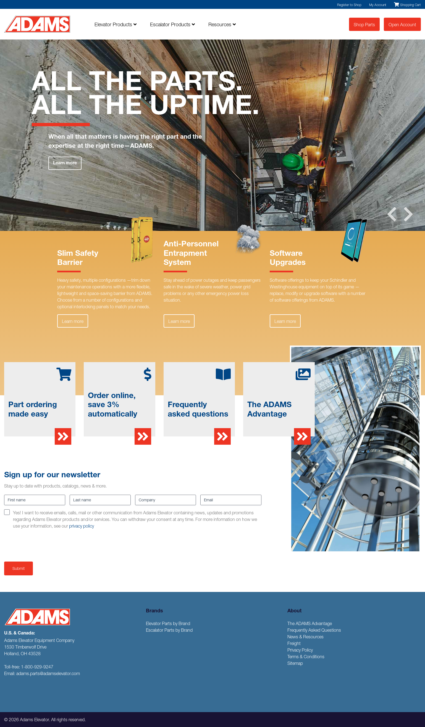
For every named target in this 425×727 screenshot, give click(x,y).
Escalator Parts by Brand (169, 630)
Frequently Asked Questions (314, 630)
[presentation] (46, 544)
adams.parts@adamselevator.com (48, 673)
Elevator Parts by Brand (168, 623)
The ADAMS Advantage (309, 623)
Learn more (65, 163)
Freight (294, 643)
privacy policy (81, 525)
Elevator (116, 24)
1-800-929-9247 (37, 666)
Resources (222, 24)
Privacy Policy (300, 649)
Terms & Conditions (305, 656)
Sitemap (295, 663)
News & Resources (305, 636)
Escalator (172, 24)
